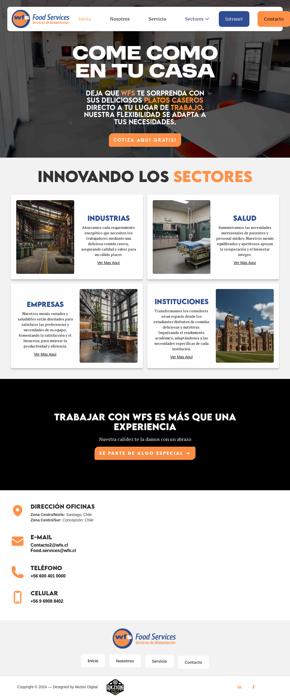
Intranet (234, 19)
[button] (195, 19)
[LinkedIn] (239, 687)
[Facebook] (253, 687)
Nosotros (120, 19)
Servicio (157, 19)
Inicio (85, 19)
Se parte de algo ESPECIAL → (145, 454)
